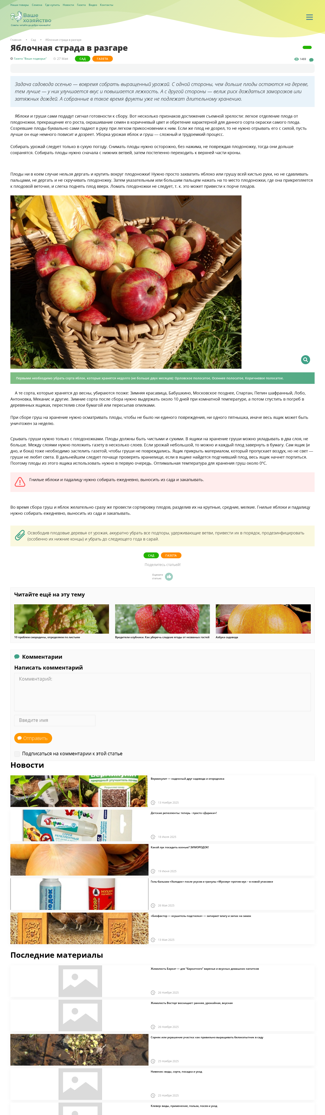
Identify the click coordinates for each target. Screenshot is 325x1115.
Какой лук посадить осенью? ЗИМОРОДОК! (180, 847)
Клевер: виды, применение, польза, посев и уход (184, 1106)
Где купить (52, 5)
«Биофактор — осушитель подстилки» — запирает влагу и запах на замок (201, 916)
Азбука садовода (227, 637)
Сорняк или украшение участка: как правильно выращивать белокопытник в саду (207, 1037)
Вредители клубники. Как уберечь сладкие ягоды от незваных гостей (162, 637)
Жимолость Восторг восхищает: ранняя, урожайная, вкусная (192, 1003)
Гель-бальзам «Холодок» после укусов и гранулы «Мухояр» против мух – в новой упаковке (212, 881)
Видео (93, 5)
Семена (37, 5)
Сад (82, 59)
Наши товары (19, 5)
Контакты (106, 5)
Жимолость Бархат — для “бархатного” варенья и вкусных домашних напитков (205, 968)
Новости (68, 5)
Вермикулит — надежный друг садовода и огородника (187, 778)
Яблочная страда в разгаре (63, 40)
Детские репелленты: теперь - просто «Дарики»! (184, 813)
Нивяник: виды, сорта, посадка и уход (176, 1071)
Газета (81, 5)
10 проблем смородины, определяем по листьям (47, 637)
